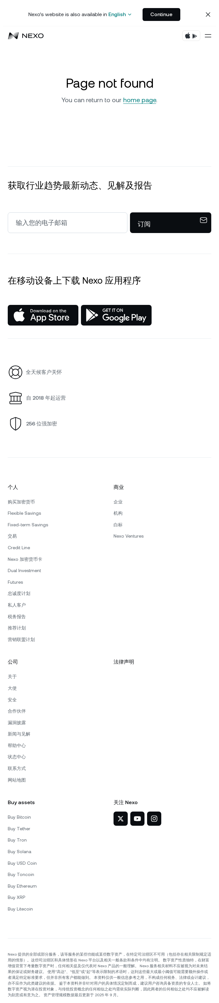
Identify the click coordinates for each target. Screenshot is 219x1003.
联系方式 (17, 768)
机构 (118, 513)
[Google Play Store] (116, 315)
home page (139, 100)
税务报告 (17, 616)
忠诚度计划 (19, 593)
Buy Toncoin (21, 874)
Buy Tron (17, 839)
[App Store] (43, 315)
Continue (161, 14)
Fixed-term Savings (28, 524)
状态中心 (17, 756)
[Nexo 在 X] (121, 819)
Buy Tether (19, 828)
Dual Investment (24, 570)
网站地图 (17, 780)
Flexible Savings (24, 513)
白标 (118, 524)
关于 (12, 676)
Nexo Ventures (129, 536)
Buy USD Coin (22, 863)
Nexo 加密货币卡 (25, 559)
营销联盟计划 (21, 639)
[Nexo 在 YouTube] (137, 819)
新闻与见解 (19, 733)
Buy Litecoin (20, 908)
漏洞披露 (17, 722)
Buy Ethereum (22, 886)
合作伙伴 (17, 711)
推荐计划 (17, 627)
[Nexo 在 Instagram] (154, 819)
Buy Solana (19, 851)
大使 (12, 688)
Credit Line (19, 547)
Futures (15, 582)
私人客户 (17, 605)
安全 (12, 699)
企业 (118, 501)
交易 (12, 536)
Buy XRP (16, 897)
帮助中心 (17, 745)
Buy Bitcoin (19, 817)
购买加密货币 (21, 501)
